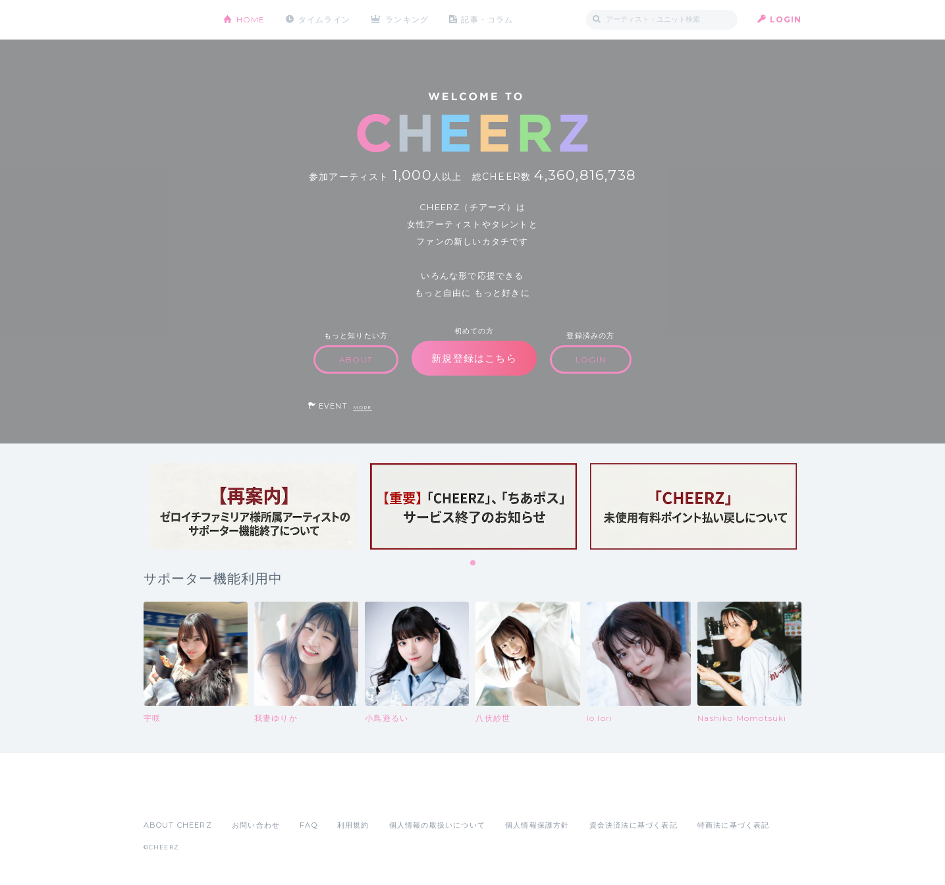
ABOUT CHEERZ (178, 825)
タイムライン (324, 19)
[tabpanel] (253, 506)
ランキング (407, 19)
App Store (174, 796)
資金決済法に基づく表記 (633, 825)
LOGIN (786, 19)
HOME (250, 19)
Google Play (244, 796)
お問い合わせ (256, 825)
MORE (362, 408)
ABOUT (356, 359)
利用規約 (353, 825)
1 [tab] (473, 563)
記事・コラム (487, 19)
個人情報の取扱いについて (437, 825)
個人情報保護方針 (537, 825)
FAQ (308, 825)
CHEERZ (173, 20)
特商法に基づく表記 (733, 825)
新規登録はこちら (474, 358)
